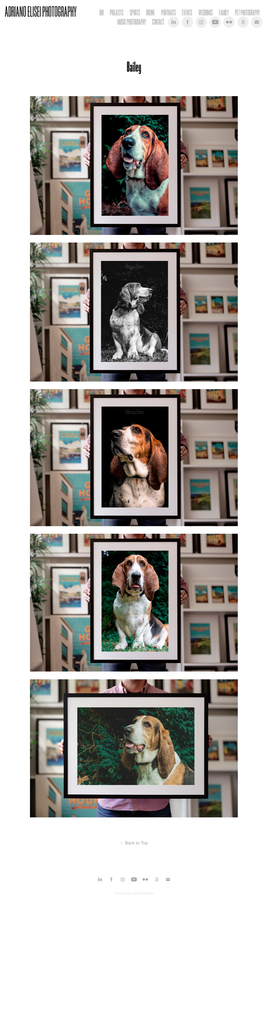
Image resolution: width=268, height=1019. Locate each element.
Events (187, 12)
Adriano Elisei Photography (41, 11)
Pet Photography (247, 12)
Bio (101, 12)
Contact (158, 22)
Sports (135, 12)
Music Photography (131, 22)
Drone (150, 12)
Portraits (168, 12)
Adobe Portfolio (143, 893)
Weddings (205, 12)
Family (224, 12)
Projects (116, 12)
